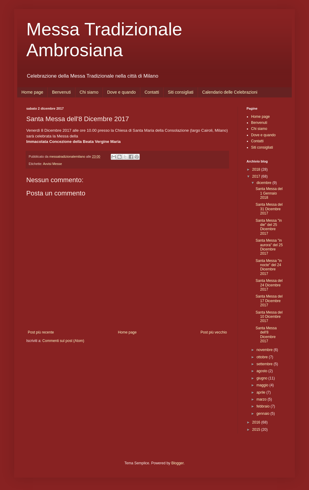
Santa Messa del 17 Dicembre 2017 (269, 300)
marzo (262, 399)
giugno (262, 378)
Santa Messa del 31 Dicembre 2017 (269, 208)
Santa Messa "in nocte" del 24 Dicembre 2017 (269, 267)
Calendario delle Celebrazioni (229, 92)
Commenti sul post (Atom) (63, 341)
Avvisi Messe (52, 164)
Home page (32, 92)
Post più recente (41, 332)
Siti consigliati (180, 92)
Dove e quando (121, 92)
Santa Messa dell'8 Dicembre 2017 (266, 334)
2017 (256, 176)
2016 (256, 422)
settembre (265, 364)
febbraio (263, 406)
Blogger (177, 463)
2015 (256, 429)
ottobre (262, 357)
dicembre (264, 183)
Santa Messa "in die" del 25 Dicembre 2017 (269, 227)
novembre (265, 350)
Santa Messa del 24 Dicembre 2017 (269, 285)
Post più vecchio (214, 332)
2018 (256, 169)
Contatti (152, 92)
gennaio (263, 413)
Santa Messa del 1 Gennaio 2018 (269, 193)
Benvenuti (61, 92)
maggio (262, 385)
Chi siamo (89, 92)
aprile (261, 392)
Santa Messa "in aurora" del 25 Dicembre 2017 (269, 247)
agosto (262, 371)
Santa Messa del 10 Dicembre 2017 (269, 316)
